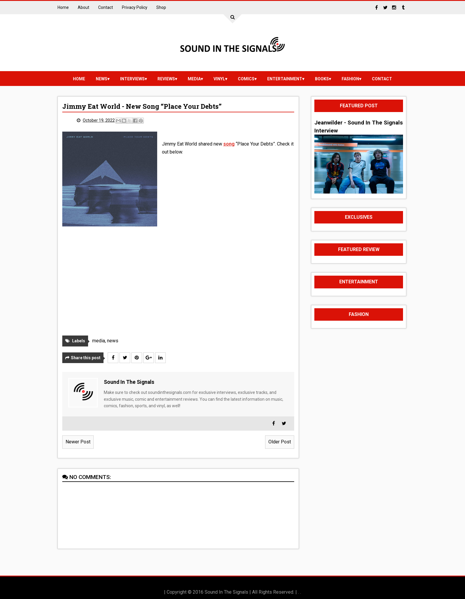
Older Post (279, 442)
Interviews (132, 78)
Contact (105, 7)
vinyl (219, 78)
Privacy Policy (134, 7)
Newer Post (78, 442)
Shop (161, 7)
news (101, 78)
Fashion (350, 78)
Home (63, 7)
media (194, 78)
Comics (246, 78)
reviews (166, 78)
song (229, 144)
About (83, 7)
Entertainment (284, 78)
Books (322, 78)
